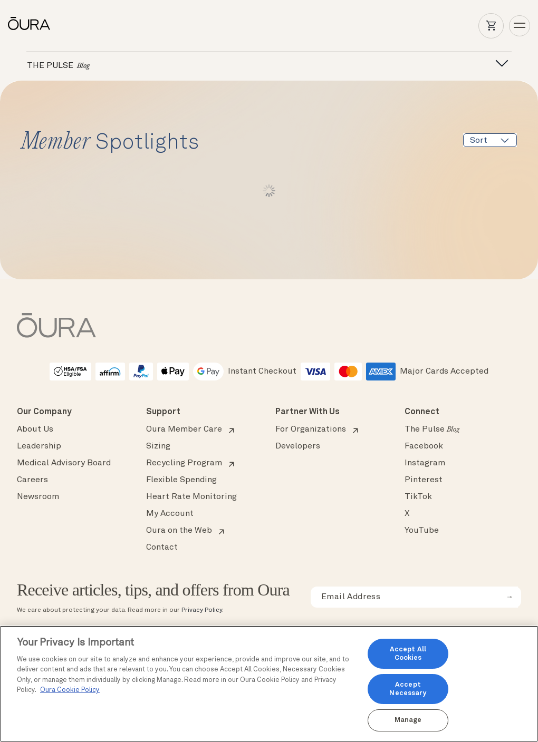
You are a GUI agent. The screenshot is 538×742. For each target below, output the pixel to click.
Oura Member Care (184, 429)
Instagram (425, 463)
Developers (297, 446)
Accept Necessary (407, 689)
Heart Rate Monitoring (191, 497)
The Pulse (432, 429)
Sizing (158, 446)
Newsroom (38, 497)
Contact (162, 547)
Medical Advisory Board (64, 463)
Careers (32, 480)
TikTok (418, 497)
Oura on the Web (179, 530)
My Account (170, 514)
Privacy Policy (201, 610)
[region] (269, 684)
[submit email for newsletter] (509, 597)
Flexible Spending (181, 480)
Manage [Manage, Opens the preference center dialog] (408, 720)
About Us (35, 429)
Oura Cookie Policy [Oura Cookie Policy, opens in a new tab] (70, 690)
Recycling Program (184, 463)
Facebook (424, 446)
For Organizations (310, 429)
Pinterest (424, 480)
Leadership (39, 446)
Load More (269, 191)
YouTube (422, 530)
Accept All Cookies (408, 653)
